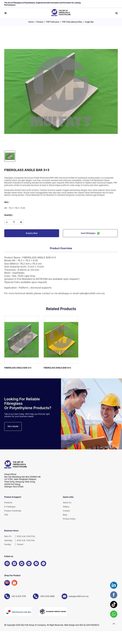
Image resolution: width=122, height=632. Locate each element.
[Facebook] (7, 563)
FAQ (6, 514)
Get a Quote (13, 426)
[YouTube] (21, 563)
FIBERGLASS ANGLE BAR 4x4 (57, 368)
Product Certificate (12, 511)
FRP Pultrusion (52, 22)
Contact (66, 511)
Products (8, 502)
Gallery (66, 506)
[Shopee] (14, 583)
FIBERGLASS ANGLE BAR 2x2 (17, 368)
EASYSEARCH (92, 625)
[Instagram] (14, 563)
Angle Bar (89, 22)
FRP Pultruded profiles (72, 22)
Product (39, 22)
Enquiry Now (32, 233)
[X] (43, 563)
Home (31, 22)
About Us (67, 502)
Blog (65, 514)
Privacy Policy (69, 519)
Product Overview (61, 248)
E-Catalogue (9, 506)
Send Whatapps (90, 233)
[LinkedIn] (29, 563)
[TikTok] (36, 563)
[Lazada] (7, 583)
